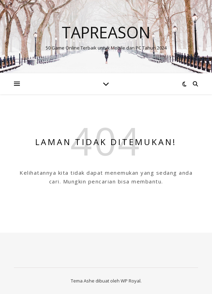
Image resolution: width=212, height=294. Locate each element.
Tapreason (106, 32)
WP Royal (131, 281)
